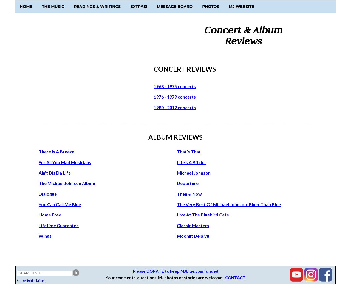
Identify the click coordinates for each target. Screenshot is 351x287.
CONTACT (235, 277)
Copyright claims (30, 280)
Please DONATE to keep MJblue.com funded (175, 271)
